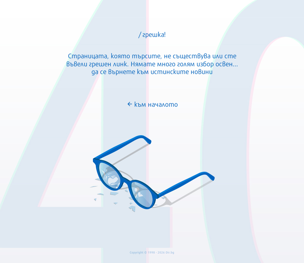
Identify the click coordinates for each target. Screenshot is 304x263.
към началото (152, 104)
